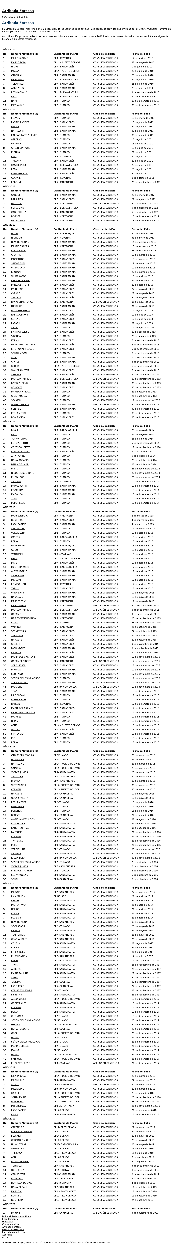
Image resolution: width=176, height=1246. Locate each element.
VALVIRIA (16, 627)
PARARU (15, 323)
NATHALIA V (17, 763)
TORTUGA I (17, 1165)
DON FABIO (17, 1101)
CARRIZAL (16, 75)
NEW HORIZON (19, 922)
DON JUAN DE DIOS (22, 1183)
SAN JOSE (16, 1059)
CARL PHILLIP (18, 212)
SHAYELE (16, 853)
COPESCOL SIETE (20, 447)
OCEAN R (16, 614)
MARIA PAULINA (19, 973)
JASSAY (15, 71)
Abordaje (7, 1234)
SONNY (15, 879)
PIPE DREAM (18, 695)
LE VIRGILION (18, 584)
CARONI (15, 195)
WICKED (15, 729)
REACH (15, 900)
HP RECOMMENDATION (23, 618)
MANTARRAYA (18, 905)
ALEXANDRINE (19, 571)
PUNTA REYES (18, 699)
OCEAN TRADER (20, 1161)
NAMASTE (16, 639)
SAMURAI (16, 768)
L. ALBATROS (18, 823)
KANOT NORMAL (20, 828)
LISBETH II (16, 994)
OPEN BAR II (18, 592)
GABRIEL (16, 1093)
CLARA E (16, 178)
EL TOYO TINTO (19, 443)
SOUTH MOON (19, 353)
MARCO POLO (18, 62)
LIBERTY (15, 930)
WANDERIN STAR (20, 370)
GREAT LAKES (18, 1003)
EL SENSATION (19, 956)
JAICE (14, 562)
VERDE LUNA (18, 528)
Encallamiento (10, 1219)
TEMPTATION (18, 935)
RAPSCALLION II (19, 314)
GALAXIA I (16, 203)
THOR (14, 964)
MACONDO (17, 494)
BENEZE (15, 815)
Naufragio (7, 1221)
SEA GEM (16, 400)
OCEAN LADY (18, 267)
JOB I (13, 156)
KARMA (15, 340)
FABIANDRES (18, 648)
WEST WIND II (18, 785)
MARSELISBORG (20, 515)
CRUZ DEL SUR (19, 173)
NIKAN (14, 721)
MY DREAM (17, 289)
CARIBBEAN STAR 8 (21, 990)
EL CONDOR (17, 477)
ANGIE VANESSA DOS (23, 819)
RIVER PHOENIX (19, 383)
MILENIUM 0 (17, 1080)
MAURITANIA (18, 220)
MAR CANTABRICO (21, 379)
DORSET (15, 216)
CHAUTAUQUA (19, 396)
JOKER (14, 1114)
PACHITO (16, 143)
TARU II (15, 588)
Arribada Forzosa (11, 1227)
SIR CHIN (16, 481)
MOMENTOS (17, 259)
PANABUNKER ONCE (22, 302)
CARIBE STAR (18, 1174)
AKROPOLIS (17, 88)
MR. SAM (16, 580)
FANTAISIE (16, 832)
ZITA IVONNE (18, 456)
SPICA (14, 327)
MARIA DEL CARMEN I (23, 344)
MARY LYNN (17, 79)
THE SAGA (16, 1153)
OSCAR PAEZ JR (19, 798)
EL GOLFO (17, 1178)
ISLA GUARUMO (19, 58)
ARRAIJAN (16, 139)
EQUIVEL (16, 1195)
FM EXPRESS (18, 952)
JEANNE (15, 1050)
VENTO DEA (17, 1148)
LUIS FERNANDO (20, 567)
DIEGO (14, 468)
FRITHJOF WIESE (20, 332)
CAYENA (15, 537)
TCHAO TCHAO (19, 438)
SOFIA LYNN (17, 208)
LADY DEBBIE (18, 605)
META (14, 434)
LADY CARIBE (18, 524)
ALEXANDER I (18, 999)
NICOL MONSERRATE (22, 473)
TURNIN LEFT (18, 83)
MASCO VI (16, 1191)
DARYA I (15, 1213)
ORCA (14, 558)
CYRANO (15, 293)
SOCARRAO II (18, 926)
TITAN (14, 691)
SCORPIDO (17, 674)
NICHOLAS (17, 237)
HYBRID (15, 1024)
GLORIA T (16, 366)
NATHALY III (17, 131)
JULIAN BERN (18, 858)
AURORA (16, 969)
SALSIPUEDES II (19, 682)
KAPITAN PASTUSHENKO (24, 135)
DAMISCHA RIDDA (21, 391)
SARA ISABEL (18, 665)
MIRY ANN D (17, 105)
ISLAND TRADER (20, 246)
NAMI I (14, 101)
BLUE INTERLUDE (20, 310)
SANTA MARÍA (18, 1097)
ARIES (14, 977)
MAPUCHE (16, 686)
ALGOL (15, 1084)
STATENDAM (18, 734)
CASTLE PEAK (18, 165)
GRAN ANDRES (19, 939)
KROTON (16, 272)
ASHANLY (16, 374)
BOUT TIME (17, 520)
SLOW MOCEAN (19, 875)
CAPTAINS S (18, 1127)
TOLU (14, 498)
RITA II (14, 622)
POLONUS (16, 811)
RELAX (14, 541)
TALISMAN (16, 982)
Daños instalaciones (13, 1229)
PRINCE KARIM (19, 485)
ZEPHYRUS (17, 635)
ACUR (14, 725)
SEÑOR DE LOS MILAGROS (25, 678)
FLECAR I (16, 1136)
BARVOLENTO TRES (22, 870)
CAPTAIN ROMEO (20, 451)
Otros (5, 1237)
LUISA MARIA (18, 545)
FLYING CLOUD (19, 92)
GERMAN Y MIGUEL (21, 1140)
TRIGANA (16, 160)
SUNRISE (16, 409)
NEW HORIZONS (20, 242)
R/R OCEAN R (18, 250)
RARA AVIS (17, 199)
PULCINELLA (18, 503)
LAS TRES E (17, 986)
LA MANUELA (18, 896)
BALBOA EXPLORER (21, 1131)
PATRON (15, 704)
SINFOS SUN (18, 263)
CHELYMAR (17, 1016)
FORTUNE (16, 182)
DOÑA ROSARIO (20, 460)
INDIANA (16, 152)
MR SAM (15, 892)
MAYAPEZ (16, 716)
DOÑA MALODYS (20, 1029)
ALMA (14, 357)
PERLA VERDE (19, 413)
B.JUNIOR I (17, 781)
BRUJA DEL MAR (20, 464)
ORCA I (15, 126)
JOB (13, 738)
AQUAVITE (16, 387)
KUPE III (15, 947)
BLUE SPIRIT (17, 917)
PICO (13, 96)
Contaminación (10, 1224)
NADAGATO (17, 597)
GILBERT (15, 644)
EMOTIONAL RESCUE (22, 349)
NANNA (15, 1037)
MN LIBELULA (19, 1106)
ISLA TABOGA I (19, 1076)
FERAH (15, 169)
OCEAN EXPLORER (21, 661)
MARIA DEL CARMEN (22, 708)
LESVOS (15, 118)
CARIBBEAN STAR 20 (22, 755)
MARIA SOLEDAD (20, 1046)
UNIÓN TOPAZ (19, 1144)
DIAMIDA (16, 669)
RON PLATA (17, 1200)
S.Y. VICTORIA (18, 631)
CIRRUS (15, 361)
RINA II (15, 430)
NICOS (14, 66)
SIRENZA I (16, 336)
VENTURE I (17, 554)
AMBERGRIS (17, 575)
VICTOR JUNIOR (19, 772)
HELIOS (15, 909)
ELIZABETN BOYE (20, 1063)
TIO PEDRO (17, 840)
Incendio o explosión (13, 1232)
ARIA (13, 1157)
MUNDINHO (17, 806)
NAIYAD (15, 1054)
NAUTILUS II (17, 306)
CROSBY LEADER (20, 280)
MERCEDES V (18, 601)
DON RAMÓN (18, 417)
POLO (14, 845)
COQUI (15, 550)
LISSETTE (16, 652)
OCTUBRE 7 (17, 1170)
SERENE (15, 319)
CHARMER (16, 255)
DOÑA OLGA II (19, 1187)
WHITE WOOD (19, 276)
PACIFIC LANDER (20, 122)
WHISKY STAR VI (20, 404)
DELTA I (15, 1012)
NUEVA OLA (17, 759)
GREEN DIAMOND (20, 148)
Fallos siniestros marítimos (16, 1216)
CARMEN (16, 789)
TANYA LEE (17, 776)
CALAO (15, 913)
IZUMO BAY (17, 490)
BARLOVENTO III (20, 284)
